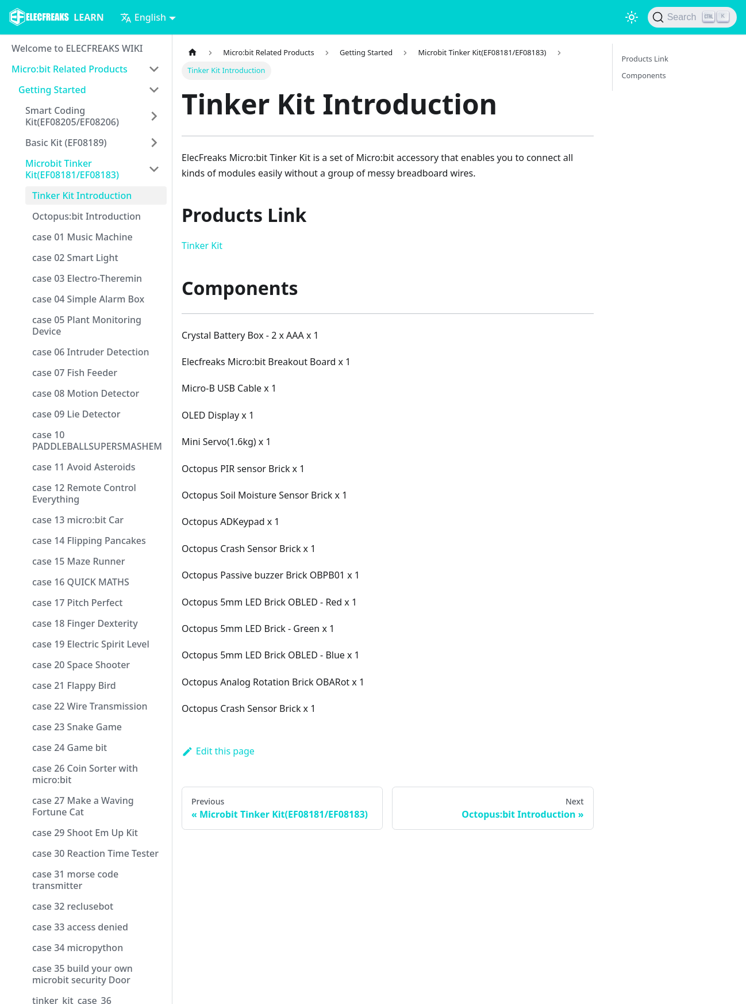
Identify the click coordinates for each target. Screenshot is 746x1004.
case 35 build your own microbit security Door (82, 974)
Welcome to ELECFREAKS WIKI (77, 48)
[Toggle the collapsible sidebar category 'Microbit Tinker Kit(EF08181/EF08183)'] (154, 169)
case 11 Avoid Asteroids (84, 467)
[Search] (692, 17)
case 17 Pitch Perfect (77, 602)
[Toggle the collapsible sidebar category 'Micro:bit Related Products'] (154, 69)
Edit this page (218, 751)
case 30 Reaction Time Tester (95, 853)
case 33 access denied (80, 927)
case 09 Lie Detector (76, 414)
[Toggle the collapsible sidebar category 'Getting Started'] (154, 90)
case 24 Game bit (69, 747)
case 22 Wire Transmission (90, 706)
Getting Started (52, 89)
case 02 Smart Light (75, 257)
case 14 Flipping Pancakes (89, 540)
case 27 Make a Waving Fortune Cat (83, 806)
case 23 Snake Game (77, 727)
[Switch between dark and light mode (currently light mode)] (631, 17)
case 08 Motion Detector (85, 393)
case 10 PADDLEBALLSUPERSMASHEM (97, 440)
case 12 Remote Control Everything (84, 493)
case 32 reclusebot (72, 906)
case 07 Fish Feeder (74, 372)
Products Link (645, 58)
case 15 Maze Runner (78, 561)
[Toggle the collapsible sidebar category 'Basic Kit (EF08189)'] (154, 142)
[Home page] (192, 53)
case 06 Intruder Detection (90, 352)
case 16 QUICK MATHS (80, 582)
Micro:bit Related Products (69, 69)
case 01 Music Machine (82, 237)
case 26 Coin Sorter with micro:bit (85, 774)
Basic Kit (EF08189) (66, 142)
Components (644, 75)
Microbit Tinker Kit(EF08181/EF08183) (72, 169)
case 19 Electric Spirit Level (90, 644)
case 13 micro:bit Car (78, 520)
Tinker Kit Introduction (82, 195)
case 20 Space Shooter (81, 664)
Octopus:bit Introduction (86, 216)
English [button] (143, 17)
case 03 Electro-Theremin (87, 278)
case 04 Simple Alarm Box (88, 299)
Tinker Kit (202, 245)
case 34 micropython (77, 947)
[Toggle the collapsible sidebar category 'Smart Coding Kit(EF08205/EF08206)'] (154, 116)
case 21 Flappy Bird (74, 685)
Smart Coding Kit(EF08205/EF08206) (72, 116)
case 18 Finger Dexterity (85, 623)
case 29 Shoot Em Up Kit (85, 832)
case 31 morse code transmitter (75, 880)
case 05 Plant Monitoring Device (86, 325)
